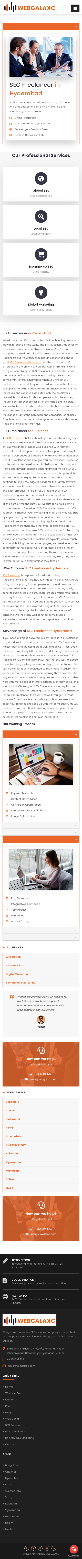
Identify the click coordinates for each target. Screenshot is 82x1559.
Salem (10, 1179)
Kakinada (12, 1153)
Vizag (8, 1497)
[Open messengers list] (74, 1549)
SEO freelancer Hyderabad (25, 362)
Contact (10, 1444)
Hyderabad (13, 1119)
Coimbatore (13, 1136)
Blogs (8, 1412)
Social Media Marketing (20, 982)
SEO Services (14, 965)
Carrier (9, 1399)
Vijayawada (13, 1162)
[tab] (41, 26)
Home (9, 1386)
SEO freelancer (11, 575)
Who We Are (13, 1393)
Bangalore (12, 1102)
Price (8, 1406)
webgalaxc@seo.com (43, 1234)
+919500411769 (43, 1074)
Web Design (13, 957)
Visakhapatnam (16, 1145)
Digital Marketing (17, 974)
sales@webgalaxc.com (43, 1079)
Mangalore (13, 1170)
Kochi (9, 1127)
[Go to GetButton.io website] (73, 1556)
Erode (9, 1188)
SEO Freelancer (15, 438)
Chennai (11, 1110)
